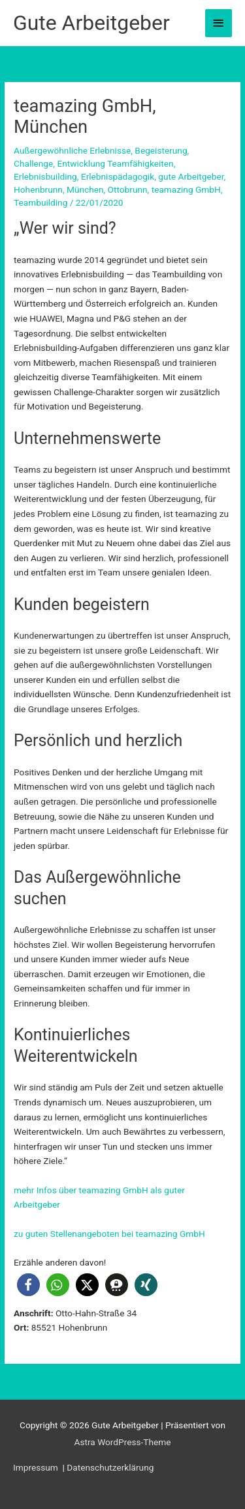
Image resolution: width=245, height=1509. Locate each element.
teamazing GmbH (186, 189)
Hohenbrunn (38, 189)
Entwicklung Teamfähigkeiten (115, 163)
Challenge (33, 163)
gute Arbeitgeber (190, 176)
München (85, 189)
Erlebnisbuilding (45, 176)
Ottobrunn (128, 189)
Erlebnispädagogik (117, 176)
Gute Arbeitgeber (91, 22)
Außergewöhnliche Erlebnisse (72, 150)
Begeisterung (161, 150)
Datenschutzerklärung (110, 1467)
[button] (28, 1284)
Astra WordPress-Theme (122, 1442)
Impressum (36, 1467)
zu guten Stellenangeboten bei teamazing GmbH (109, 1233)
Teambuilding (40, 202)
